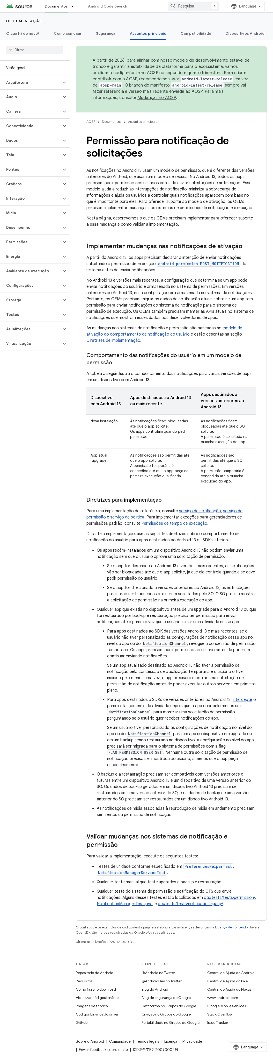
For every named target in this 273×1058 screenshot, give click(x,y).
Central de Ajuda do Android (231, 972)
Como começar (68, 33)
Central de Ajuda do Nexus (229, 989)
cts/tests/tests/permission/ (229, 897)
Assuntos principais (142, 121)
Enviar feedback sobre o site (103, 1050)
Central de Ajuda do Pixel (227, 981)
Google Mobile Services (226, 1006)
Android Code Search (107, 6)
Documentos (111, 121)
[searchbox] (34, 50)
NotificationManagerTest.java (124, 903)
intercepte (242, 699)
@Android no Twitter (158, 972)
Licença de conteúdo (231, 927)
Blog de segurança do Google (166, 997)
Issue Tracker (217, 1022)
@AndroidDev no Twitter (162, 981)
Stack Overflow (220, 1014)
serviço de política (127, 517)
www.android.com (222, 997)
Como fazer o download (96, 989)
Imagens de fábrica (92, 1006)
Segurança (105, 33)
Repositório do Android (94, 972)
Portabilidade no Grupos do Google (171, 1022)
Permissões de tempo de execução (174, 523)
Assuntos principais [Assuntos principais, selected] (148, 33)
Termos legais (147, 1041)
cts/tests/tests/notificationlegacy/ (190, 903)
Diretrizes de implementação (113, 340)
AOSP (90, 121)
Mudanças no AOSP (156, 97)
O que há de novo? (22, 33)
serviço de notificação (200, 511)
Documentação (24, 21)
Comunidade (120, 1041)
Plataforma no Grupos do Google (169, 1006)
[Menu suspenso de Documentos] (75, 6)
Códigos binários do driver (97, 1014)
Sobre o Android (90, 1041)
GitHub (81, 1022)
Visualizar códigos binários (97, 997)
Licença (170, 1041)
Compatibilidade (196, 33)
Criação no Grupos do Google (166, 1014)
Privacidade (192, 1041)
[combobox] (193, 6)
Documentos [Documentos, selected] (56, 6)
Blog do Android (155, 989)
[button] (30, 82)
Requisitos (84, 981)
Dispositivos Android (245, 33)
